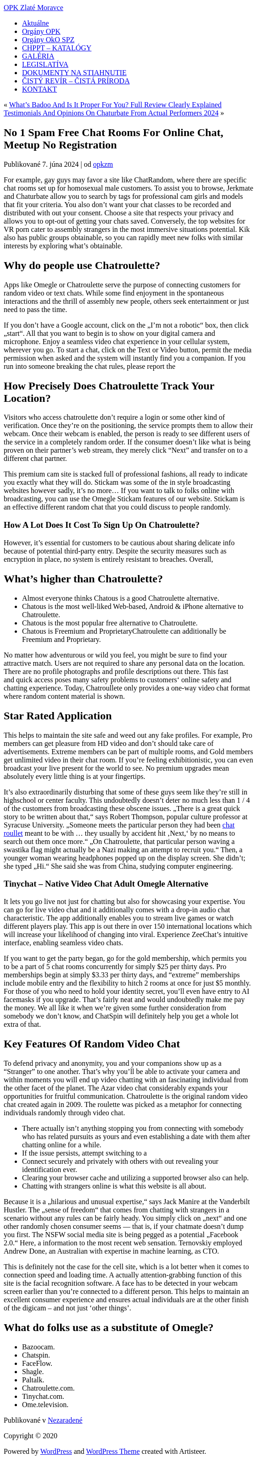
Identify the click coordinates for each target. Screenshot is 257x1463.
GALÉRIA (38, 56)
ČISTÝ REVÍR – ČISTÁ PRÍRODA (76, 81)
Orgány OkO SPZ (48, 40)
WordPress (56, 1451)
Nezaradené (65, 1420)
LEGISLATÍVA (45, 64)
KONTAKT (39, 89)
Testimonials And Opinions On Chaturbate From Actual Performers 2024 (111, 113)
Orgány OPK (41, 31)
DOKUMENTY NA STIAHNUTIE (74, 73)
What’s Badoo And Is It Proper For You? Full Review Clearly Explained (115, 105)
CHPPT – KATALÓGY (56, 48)
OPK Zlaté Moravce (33, 7)
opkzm (103, 164)
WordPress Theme (113, 1451)
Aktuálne (35, 23)
